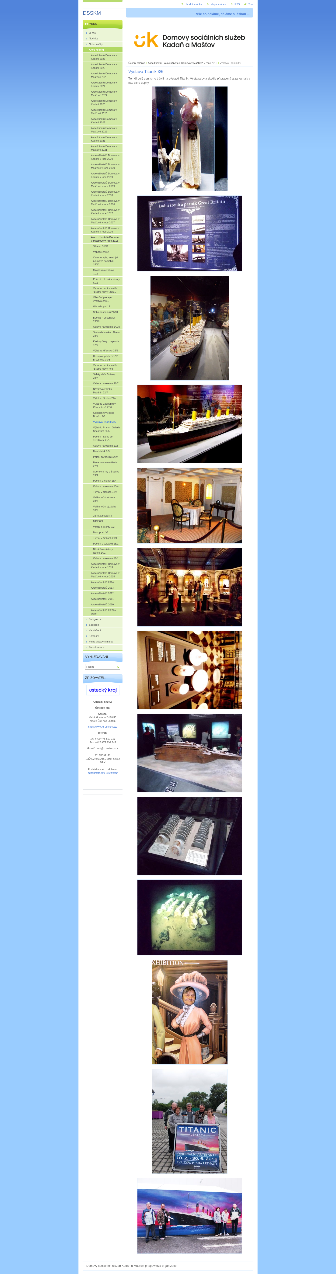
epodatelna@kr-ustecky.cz (102, 772)
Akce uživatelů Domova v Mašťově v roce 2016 (190, 63)
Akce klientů (155, 63)
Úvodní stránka (136, 63)
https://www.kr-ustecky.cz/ (102, 726)
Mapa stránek (218, 4)
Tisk (250, 4)
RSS (237, 4)
